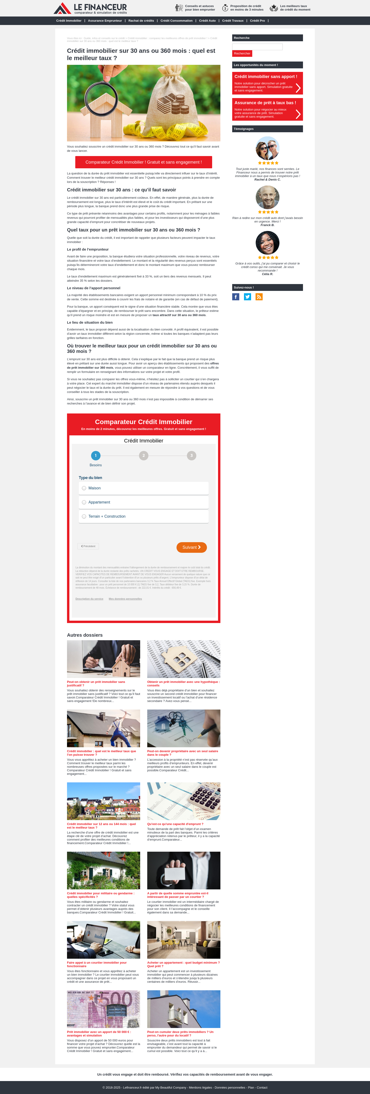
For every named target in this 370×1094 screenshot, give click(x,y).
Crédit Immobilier (69, 20)
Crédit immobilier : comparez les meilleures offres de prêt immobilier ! (167, 38)
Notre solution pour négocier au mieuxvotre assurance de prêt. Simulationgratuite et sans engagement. (260, 113)
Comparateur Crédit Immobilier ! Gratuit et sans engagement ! (143, 162)
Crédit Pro (257, 20)
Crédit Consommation (176, 20)
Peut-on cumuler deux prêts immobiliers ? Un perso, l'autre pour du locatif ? (180, 1033)
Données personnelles (230, 1087)
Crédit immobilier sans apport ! (266, 76)
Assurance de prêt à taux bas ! (265, 102)
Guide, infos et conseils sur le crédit (104, 38)
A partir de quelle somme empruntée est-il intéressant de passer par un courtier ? (177, 895)
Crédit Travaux (233, 20)
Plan (251, 1087)
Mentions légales (200, 1087)
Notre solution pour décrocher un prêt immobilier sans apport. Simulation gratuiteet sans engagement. (264, 87)
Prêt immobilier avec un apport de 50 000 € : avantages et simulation (99, 1033)
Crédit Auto (207, 20)
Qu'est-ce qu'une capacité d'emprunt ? (175, 824)
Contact (262, 1087)
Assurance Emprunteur (105, 20)
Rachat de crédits (141, 20)
